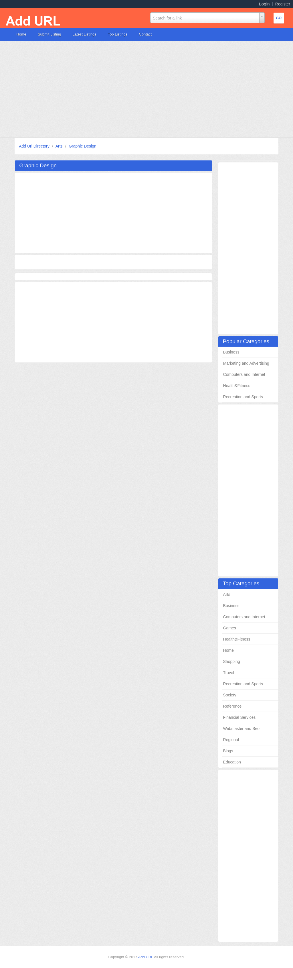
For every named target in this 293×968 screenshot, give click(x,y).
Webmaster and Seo (241, 728)
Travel (228, 672)
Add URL (146, 957)
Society (229, 695)
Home (21, 34)
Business (231, 352)
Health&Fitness (236, 385)
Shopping (231, 661)
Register (282, 4)
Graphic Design (82, 146)
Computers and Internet (244, 374)
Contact (145, 34)
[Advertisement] (146, 89)
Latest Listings (84, 34)
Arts (60, 146)
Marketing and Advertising (246, 363)
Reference (232, 706)
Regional (231, 739)
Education (232, 762)
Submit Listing (49, 34)
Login (264, 3)
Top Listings (118, 34)
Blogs (228, 751)
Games (229, 628)
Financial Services (239, 717)
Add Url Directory (34, 146)
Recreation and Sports (243, 396)
